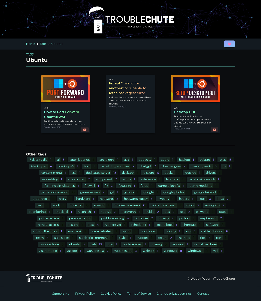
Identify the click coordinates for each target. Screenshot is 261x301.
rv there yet (116, 224)
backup (187, 159)
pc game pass (52, 218)
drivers (214, 172)
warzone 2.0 (99, 250)
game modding (204, 185)
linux (224, 198)
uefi (97, 244)
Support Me (60, 293)
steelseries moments (97, 237)
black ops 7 (69, 166)
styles (126, 237)
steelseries (65, 237)
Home (30, 44)
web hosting (126, 250)
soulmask (78, 231)
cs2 (77, 172)
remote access (51, 224)
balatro (208, 159)
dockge (193, 172)
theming (187, 237)
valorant (181, 244)
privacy (167, 218)
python (187, 218)
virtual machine (208, 244)
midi (59, 205)
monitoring (40, 211)
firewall (93, 185)
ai (62, 159)
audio (168, 159)
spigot (130, 231)
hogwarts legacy (139, 198)
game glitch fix (172, 185)
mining (102, 205)
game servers (93, 192)
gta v (65, 198)
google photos (177, 192)
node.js (109, 211)
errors (130, 179)
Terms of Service (139, 293)
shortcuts (193, 224)
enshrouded (80, 179)
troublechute (53, 244)
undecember (135, 244)
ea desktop (53, 179)
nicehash (87, 211)
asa (129, 159)
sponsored (152, 231)
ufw (113, 244)
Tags (43, 44)
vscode (75, 250)
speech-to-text (105, 231)
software (215, 224)
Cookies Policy (111, 293)
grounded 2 (44, 198)
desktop (131, 172)
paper (226, 211)
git (115, 192)
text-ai (166, 237)
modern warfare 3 (167, 205)
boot (90, 166)
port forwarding (116, 218)
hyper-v (166, 198)
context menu (54, 172)
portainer (145, 218)
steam (43, 237)
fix (110, 185)
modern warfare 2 (131, 205)
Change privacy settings (174, 293)
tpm (222, 237)
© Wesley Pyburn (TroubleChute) (211, 278)
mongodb (215, 205)
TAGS (30, 54)
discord (152, 172)
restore (77, 224)
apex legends (83, 159)
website (151, 250)
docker (173, 172)
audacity (148, 159)
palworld (206, 211)
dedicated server (102, 172)
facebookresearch (205, 179)
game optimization (59, 192)
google (152, 192)
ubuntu (78, 244)
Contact (203, 293)
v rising (160, 244)
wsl (218, 250)
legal (206, 198)
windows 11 (199, 250)
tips (206, 237)
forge (148, 185)
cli (227, 166)
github (132, 192)
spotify (174, 231)
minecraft (79, 205)
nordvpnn (131, 211)
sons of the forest (48, 231)
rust (94, 224)
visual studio (51, 250)
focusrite (128, 185)
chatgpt (149, 166)
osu (186, 211)
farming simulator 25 (63, 185)
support (145, 237)
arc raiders (110, 159)
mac (43, 205)
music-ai (64, 211)
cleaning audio (205, 166)
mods (193, 205)
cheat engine (174, 166)
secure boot (167, 224)
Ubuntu (57, 44)
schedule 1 (141, 224)
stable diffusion (215, 231)
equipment (107, 179)
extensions (151, 179)
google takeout (208, 192)
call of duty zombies (118, 166)
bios (227, 159)
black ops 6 (42, 166)
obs (171, 211)
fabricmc (176, 179)
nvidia (153, 211)
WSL (46, 108)
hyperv (187, 198)
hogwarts (110, 198)
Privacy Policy (85, 293)
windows (174, 250)
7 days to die (41, 159)
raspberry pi (212, 218)
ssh (191, 231)
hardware (86, 198)
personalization (83, 218)
